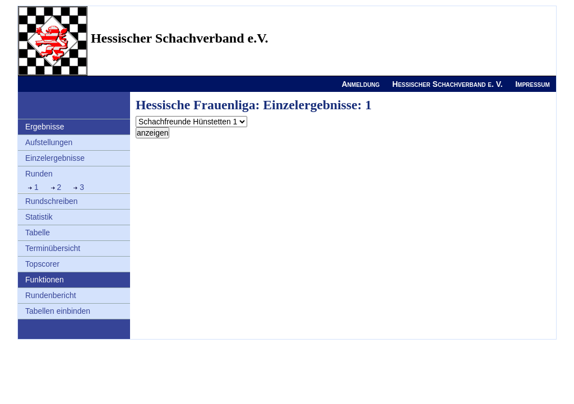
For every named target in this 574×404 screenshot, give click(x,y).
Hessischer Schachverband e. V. (447, 84)
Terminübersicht (52, 248)
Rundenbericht (50, 295)
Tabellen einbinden (57, 311)
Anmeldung (360, 84)
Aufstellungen (48, 142)
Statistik (39, 216)
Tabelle (37, 232)
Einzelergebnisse (55, 158)
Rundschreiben (51, 201)
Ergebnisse (44, 126)
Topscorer (42, 263)
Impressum (532, 84)
